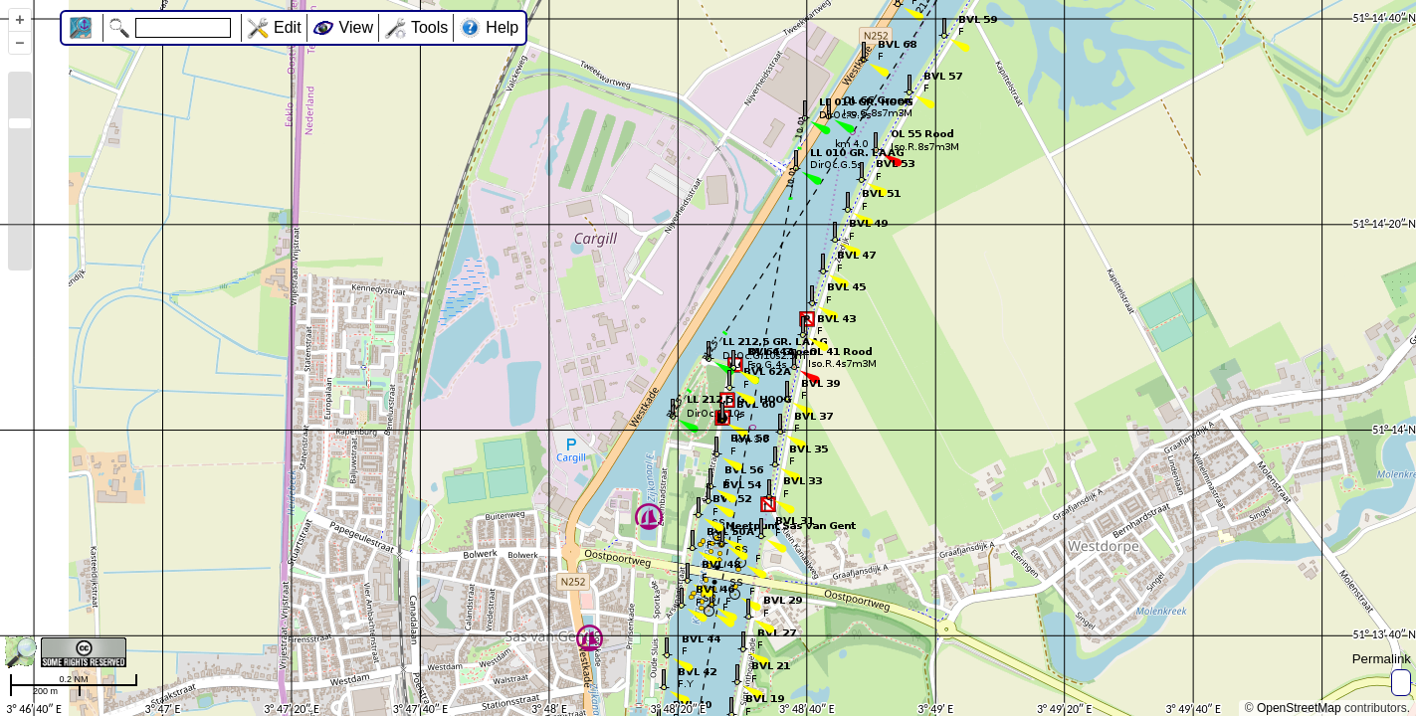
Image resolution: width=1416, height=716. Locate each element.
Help (502, 27)
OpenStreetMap (1299, 708)
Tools (429, 27)
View (356, 27)
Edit (288, 27)
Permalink (1381, 658)
